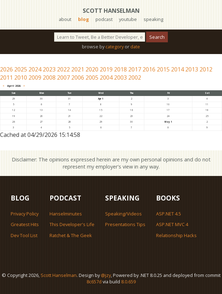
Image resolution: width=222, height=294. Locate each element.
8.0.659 (128, 281)
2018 (120, 69)
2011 (6, 77)
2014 (177, 69)
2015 (163, 69)
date (135, 46)
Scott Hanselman (111, 11)
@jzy (106, 275)
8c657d (94, 281)
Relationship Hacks (176, 235)
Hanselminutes (66, 213)
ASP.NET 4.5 (168, 213)
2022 (63, 69)
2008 (49, 77)
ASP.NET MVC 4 (172, 224)
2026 (6, 69)
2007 (63, 77)
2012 (206, 69)
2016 (149, 69)
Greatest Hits (25, 224)
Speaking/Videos (123, 213)
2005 (92, 77)
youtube (128, 19)
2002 (134, 77)
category (114, 46)
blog (83, 19)
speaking (153, 19)
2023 (49, 69)
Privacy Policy (24, 213)
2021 (77, 69)
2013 (191, 69)
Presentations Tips (125, 224)
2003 (120, 77)
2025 (20, 69)
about (65, 19)
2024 (35, 69)
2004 (106, 77)
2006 (77, 77)
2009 (35, 77)
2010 (20, 77)
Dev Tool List (24, 235)
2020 (92, 69)
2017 (134, 69)
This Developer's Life (72, 224)
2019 (106, 69)
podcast (104, 19)
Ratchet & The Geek (71, 235)
